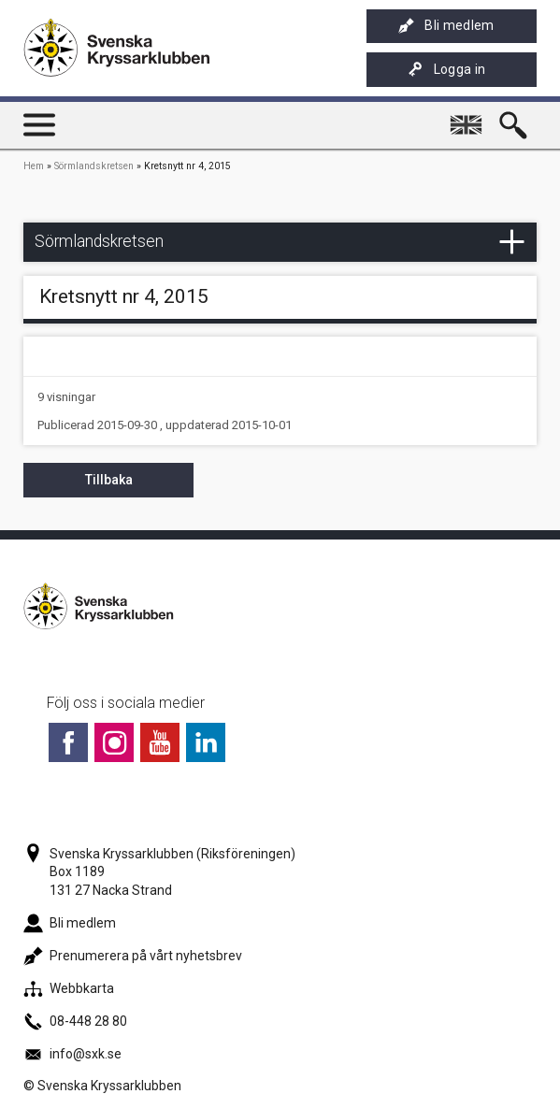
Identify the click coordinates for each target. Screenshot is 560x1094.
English (469, 116)
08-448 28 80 (75, 1021)
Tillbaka (109, 479)
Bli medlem (446, 26)
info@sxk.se (72, 1053)
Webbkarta (68, 988)
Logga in (447, 70)
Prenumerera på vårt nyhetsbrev (132, 955)
